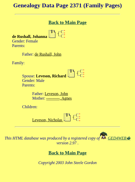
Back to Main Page (67, 22)
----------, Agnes (59, 98)
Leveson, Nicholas (47, 120)
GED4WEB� (119, 138)
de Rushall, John (48, 54)
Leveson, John (56, 94)
